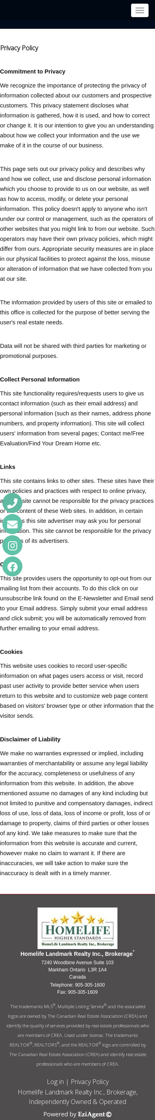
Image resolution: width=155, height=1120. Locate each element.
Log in (55, 1081)
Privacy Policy (90, 1081)
